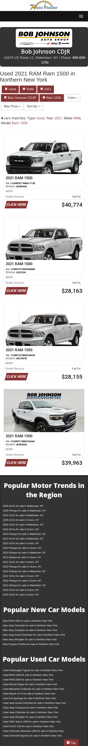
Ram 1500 (51, 98)
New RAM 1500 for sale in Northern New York (27, 620)
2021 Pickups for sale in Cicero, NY (22, 580)
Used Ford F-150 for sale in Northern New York (28, 726)
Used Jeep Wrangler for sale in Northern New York (30, 717)
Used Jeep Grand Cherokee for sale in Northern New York (34, 703)
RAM (28, 89)
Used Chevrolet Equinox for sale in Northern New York (32, 735)
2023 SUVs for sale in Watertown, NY (23, 538)
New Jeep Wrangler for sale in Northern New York (30, 639)
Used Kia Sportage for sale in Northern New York (29, 698)
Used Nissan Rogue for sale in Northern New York (30, 684)
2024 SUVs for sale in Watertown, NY (23, 524)
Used (10, 89)
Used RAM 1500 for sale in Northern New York (28, 675)
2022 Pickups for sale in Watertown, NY (24, 571)
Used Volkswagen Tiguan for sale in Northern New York (33, 670)
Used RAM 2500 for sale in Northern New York (28, 679)
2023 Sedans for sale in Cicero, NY (22, 557)
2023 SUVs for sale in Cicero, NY (21, 543)
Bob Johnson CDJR (20, 98)
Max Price (12, 106)
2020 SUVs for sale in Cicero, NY (21, 590)
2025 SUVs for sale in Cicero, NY (21, 520)
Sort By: (33, 106)
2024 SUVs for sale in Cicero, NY (21, 529)
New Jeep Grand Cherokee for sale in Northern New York (34, 634)
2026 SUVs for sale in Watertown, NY (23, 506)
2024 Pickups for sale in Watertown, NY (24, 534)
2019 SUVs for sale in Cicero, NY (21, 594)
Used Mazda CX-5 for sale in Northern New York (29, 693)
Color (72, 98)
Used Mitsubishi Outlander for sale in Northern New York (33, 689)
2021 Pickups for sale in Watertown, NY (24, 585)
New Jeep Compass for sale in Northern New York (30, 630)
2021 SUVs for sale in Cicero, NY (21, 576)
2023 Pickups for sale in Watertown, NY (24, 552)
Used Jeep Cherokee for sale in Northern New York (30, 712)
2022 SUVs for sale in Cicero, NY (21, 562)
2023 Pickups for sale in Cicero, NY (22, 548)
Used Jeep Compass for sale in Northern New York (30, 707)
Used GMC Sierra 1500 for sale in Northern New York (32, 721)
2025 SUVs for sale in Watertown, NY (23, 515)
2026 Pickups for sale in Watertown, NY (24, 510)
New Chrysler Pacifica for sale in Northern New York (31, 644)
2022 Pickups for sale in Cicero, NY (22, 566)
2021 (45, 89)
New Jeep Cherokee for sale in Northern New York (30, 625)
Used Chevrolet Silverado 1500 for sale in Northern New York (33, 732)
